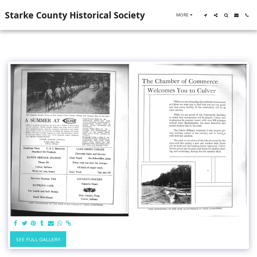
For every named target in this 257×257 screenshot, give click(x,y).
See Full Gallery (38, 239)
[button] (205, 15)
